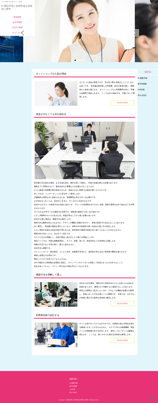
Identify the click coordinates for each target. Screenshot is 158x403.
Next (135, 33)
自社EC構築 (17, 27)
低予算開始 (17, 22)
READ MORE (122, 103)
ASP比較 (141, 90)
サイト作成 (17, 33)
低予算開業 (142, 84)
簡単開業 (17, 17)
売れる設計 (142, 95)
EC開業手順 (142, 78)
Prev (23, 33)
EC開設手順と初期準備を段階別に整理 (16, 7)
